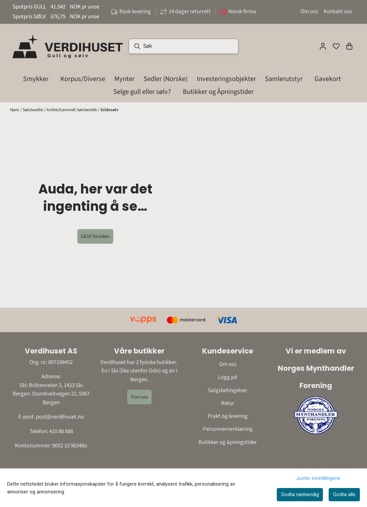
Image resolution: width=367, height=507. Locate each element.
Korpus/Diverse (82, 79)
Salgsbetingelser (227, 390)
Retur (227, 403)
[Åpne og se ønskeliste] (336, 46)
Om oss (309, 11)
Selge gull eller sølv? (142, 92)
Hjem (15, 110)
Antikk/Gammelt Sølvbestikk (72, 110)
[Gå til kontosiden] (323, 46)
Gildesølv (109, 110)
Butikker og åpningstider (227, 442)
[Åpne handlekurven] (349, 46)
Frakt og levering (228, 416)
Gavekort (327, 79)
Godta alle (344, 494)
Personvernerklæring (228, 429)
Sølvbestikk (33, 110)
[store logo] (68, 46)
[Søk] (184, 46)
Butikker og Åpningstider (218, 92)
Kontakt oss (338, 11)
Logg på (227, 377)
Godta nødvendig (300, 494)
